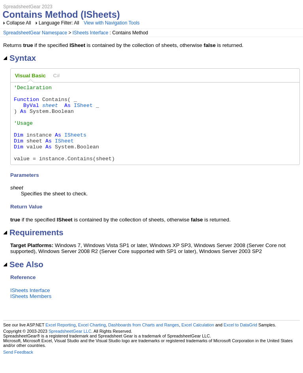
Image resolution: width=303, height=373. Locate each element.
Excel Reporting (60, 340)
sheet (50, 109)
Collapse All (18, 23)
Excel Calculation (197, 340)
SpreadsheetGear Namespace (35, 33)
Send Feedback (18, 367)
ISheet (83, 109)
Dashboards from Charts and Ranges (143, 340)
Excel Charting (92, 340)
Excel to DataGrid (240, 340)
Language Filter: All (59, 23)
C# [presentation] (56, 76)
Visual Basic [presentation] (30, 76)
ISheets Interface (90, 33)
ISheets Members (30, 312)
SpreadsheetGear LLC (70, 346)
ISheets (75, 145)
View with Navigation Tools (112, 23)
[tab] (30, 75)
